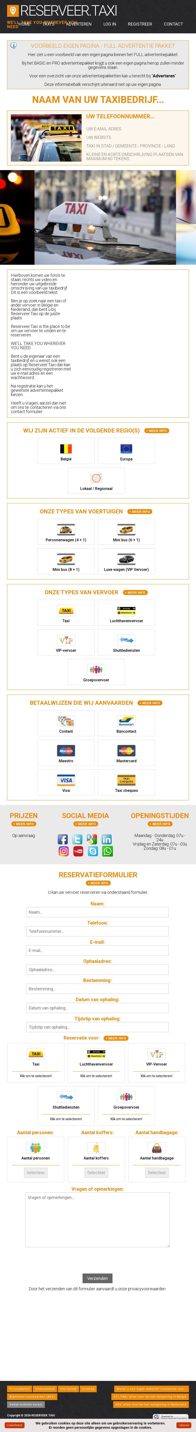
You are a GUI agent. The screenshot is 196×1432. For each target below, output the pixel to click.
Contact (173, 24)
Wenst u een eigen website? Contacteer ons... (152, 1389)
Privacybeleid (19, 1389)
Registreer (140, 24)
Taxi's (48, 24)
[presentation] (97, 1260)
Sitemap (88, 1389)
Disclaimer (68, 1389)
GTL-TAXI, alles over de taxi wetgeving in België (150, 1396)
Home (24, 24)
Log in (110, 24)
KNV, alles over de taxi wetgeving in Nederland (151, 1404)
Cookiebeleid (45, 1389)
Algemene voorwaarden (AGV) (32, 1396)
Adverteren (79, 24)
